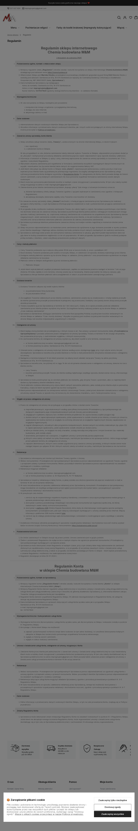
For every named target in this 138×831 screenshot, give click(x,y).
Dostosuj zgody (113, 807)
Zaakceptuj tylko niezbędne (112, 800)
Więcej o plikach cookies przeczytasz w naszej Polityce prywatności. (49, 814)
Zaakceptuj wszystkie (112, 814)
